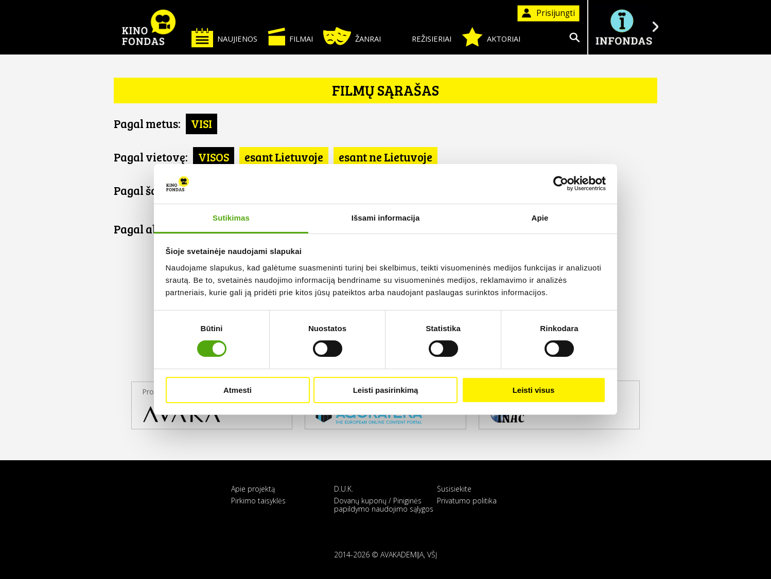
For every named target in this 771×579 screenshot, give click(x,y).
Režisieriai (421, 36)
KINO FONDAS (149, 27)
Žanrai (352, 36)
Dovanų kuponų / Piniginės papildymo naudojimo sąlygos (383, 504)
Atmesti (237, 390)
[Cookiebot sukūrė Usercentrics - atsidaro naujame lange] (561, 183)
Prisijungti (548, 13)
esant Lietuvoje (283, 157)
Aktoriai (491, 37)
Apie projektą (253, 489)
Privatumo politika (467, 500)
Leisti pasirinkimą (385, 390)
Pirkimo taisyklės (258, 500)
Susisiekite (454, 489)
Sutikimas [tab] (231, 217)
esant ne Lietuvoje (385, 157)
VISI (201, 123)
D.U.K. (343, 489)
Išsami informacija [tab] (386, 217)
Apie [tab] (540, 217)
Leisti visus (534, 390)
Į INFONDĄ (623, 27)
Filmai (290, 36)
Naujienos (224, 37)
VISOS (213, 157)
